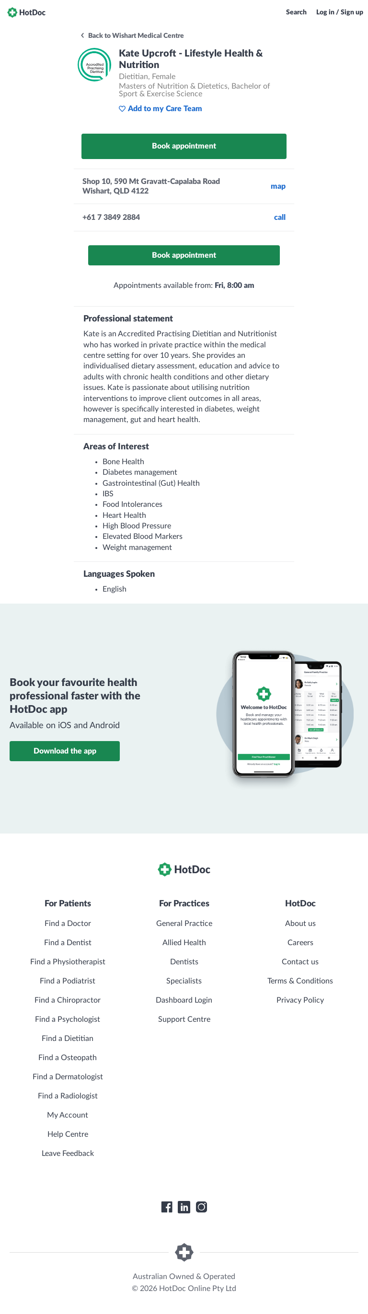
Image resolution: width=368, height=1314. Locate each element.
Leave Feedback (68, 1153)
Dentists (184, 962)
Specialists (184, 981)
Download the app (65, 751)
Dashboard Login (184, 1000)
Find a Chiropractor (67, 1000)
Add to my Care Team (160, 109)
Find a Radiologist (68, 1096)
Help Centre (67, 1134)
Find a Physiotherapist (67, 962)
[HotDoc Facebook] (166, 1207)
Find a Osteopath (67, 1058)
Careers (300, 943)
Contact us (300, 962)
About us (300, 923)
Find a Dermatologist (68, 1077)
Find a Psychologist (67, 1019)
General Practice (184, 923)
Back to (132, 36)
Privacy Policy (300, 1000)
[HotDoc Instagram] (201, 1207)
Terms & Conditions (300, 981)
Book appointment (184, 146)
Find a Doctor (68, 923)
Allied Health (184, 943)
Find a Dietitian (67, 1038)
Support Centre (184, 1019)
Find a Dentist (68, 943)
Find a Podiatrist (67, 981)
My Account (67, 1115)
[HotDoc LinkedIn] (184, 1207)
